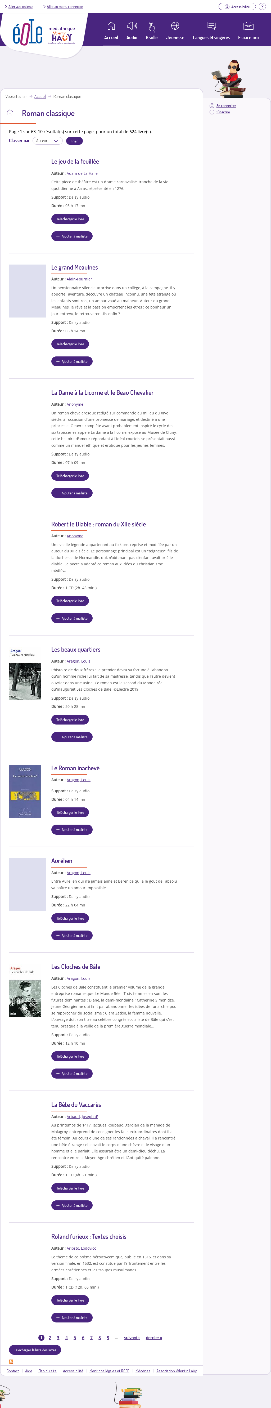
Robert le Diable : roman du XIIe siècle (98, 524)
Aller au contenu (20, 6)
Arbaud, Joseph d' (82, 1116)
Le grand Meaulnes (74, 267)
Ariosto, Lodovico (81, 1248)
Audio (132, 37)
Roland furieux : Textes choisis (89, 1236)
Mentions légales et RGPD (109, 1370)
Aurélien (61, 860)
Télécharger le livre (70, 218)
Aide (28, 1370)
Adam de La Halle (82, 173)
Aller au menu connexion (65, 6)
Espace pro (248, 37)
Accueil (40, 96)
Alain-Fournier (79, 278)
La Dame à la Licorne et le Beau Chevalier (102, 392)
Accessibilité (73, 1370)
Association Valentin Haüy (176, 1370)
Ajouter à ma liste (75, 236)
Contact (13, 1370)
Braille (152, 37)
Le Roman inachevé (75, 768)
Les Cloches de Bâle (75, 966)
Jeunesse (175, 37)
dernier (154, 1337)
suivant (132, 1337)
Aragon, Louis (79, 661)
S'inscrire (223, 112)
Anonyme (75, 404)
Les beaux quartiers (76, 649)
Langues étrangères (211, 37)
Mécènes (143, 1370)
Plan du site (47, 1370)
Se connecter (226, 105)
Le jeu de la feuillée (75, 161)
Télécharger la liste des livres (35, 1349)
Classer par (19, 140)
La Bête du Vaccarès (76, 1104)
